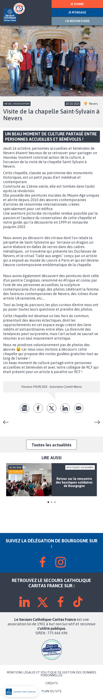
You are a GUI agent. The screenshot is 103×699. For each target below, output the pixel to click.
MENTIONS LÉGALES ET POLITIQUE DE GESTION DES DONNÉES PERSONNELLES (51, 674)
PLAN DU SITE (52, 691)
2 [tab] (51, 502)
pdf (24, 408)
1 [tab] (48, 502)
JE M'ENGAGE (77, 12)
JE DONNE (77, 4)
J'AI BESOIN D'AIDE (77, 21)
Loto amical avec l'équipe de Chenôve (7, 422)
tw (51, 408)
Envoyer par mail (78, 408)
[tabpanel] (51, 479)
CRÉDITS (51, 683)
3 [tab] (55, 502)
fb (38, 408)
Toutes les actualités (51, 444)
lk (65, 408)
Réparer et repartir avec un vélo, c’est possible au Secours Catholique (95, 422)
